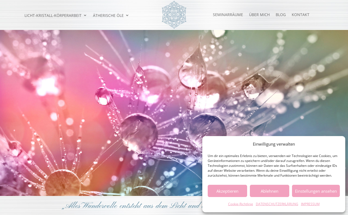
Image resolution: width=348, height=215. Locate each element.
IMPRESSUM (310, 204)
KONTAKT (300, 15)
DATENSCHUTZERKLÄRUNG (277, 204)
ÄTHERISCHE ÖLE (108, 15)
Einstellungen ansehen (316, 191)
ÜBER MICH (259, 15)
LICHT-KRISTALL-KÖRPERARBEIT (53, 15)
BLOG (281, 15)
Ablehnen (269, 191)
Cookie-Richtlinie (240, 204)
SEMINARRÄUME (228, 15)
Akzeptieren (227, 191)
